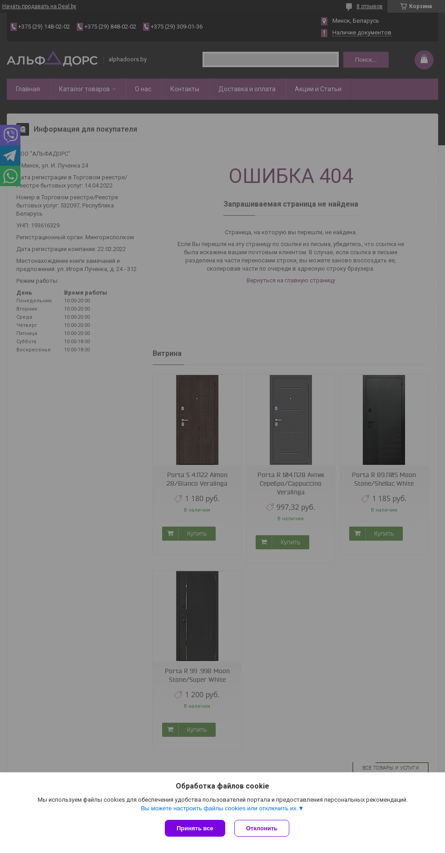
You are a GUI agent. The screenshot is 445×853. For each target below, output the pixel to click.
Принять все (195, 828)
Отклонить (261, 828)
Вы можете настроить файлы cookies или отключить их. (219, 808)
